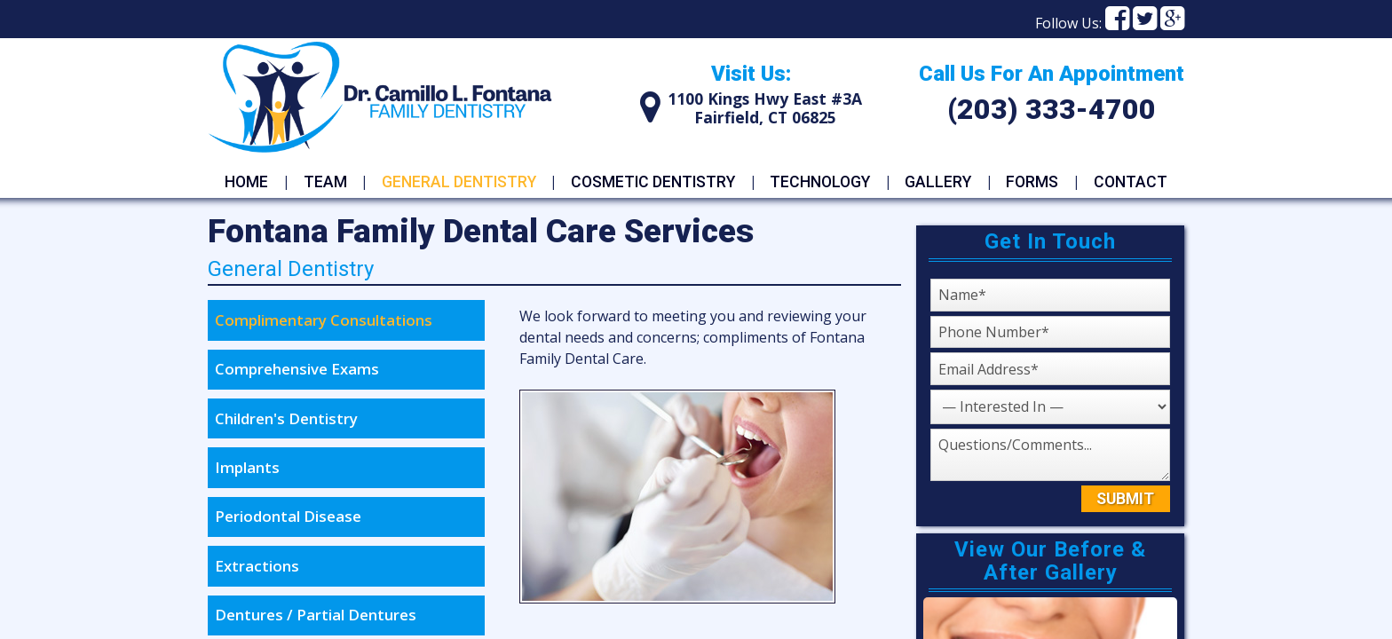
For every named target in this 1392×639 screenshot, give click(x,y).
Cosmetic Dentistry (653, 182)
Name (929, 273)
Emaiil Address (929, 351)
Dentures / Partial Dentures (315, 614)
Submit (1125, 499)
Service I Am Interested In (929, 389)
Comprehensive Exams (297, 369)
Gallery (938, 182)
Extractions (257, 566)
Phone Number (929, 315)
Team (325, 182)
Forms (1032, 182)
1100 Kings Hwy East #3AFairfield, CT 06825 (765, 108)
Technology (820, 182)
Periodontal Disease (288, 516)
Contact (1130, 182)
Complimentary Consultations (323, 320)
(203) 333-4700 (1051, 109)
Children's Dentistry (286, 418)
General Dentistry (459, 182)
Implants (247, 467)
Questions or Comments (929, 428)
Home (246, 182)
